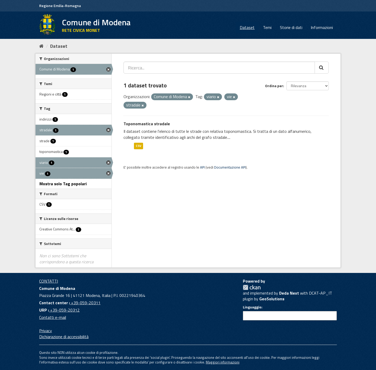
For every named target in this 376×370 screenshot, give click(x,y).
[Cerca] (322, 68)
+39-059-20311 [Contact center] (85, 303)
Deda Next (289, 293)
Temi (267, 27)
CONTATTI (48, 281)
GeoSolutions (271, 299)
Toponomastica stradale (147, 124)
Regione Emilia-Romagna (60, 5)
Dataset (247, 27)
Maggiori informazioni (222, 362)
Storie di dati (291, 27)
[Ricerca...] (219, 68)
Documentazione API (230, 167)
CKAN (252, 287)
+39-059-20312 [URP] (64, 310)
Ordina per (274, 85)
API (202, 167)
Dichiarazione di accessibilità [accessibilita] (64, 336)
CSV (138, 145)
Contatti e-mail (52, 317)
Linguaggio (252, 307)
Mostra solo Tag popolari (63, 184)
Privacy (45, 330)
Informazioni (322, 27)
